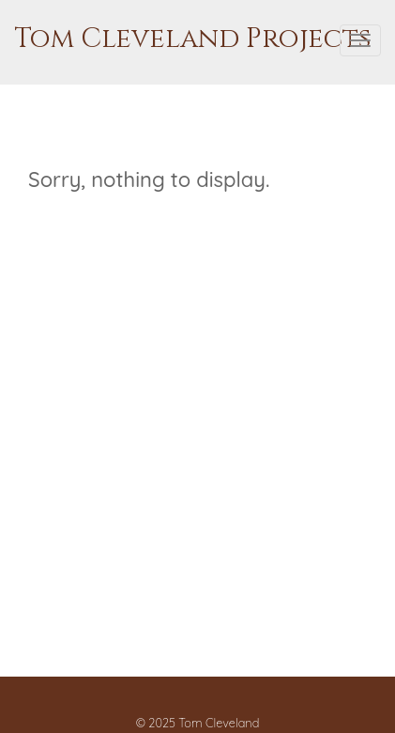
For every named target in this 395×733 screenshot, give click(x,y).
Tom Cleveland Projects (192, 39)
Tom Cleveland (218, 722)
